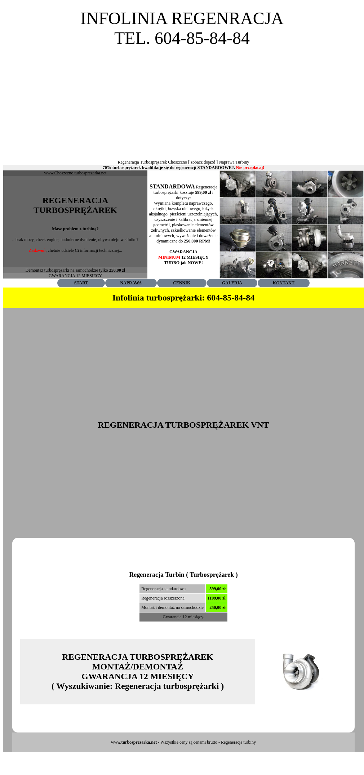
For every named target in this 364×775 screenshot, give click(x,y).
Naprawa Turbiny (234, 162)
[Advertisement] (182, 98)
